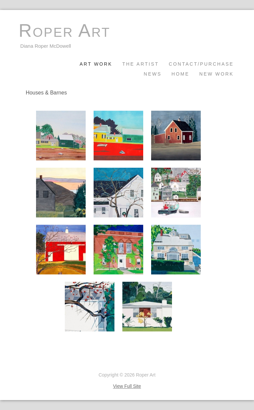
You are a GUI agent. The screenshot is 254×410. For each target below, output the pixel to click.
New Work (216, 74)
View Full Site (127, 386)
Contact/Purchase (201, 64)
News (153, 74)
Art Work (96, 64)
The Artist (140, 64)
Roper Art (64, 31)
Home (181, 74)
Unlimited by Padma (39, 363)
